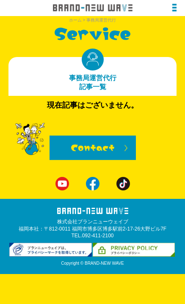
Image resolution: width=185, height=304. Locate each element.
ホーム (75, 20)
